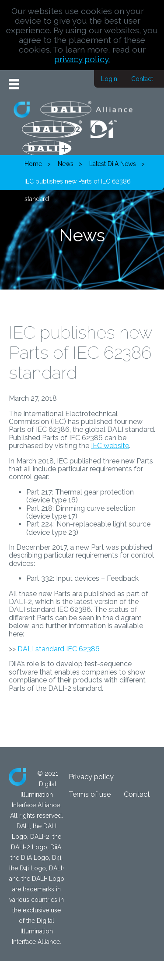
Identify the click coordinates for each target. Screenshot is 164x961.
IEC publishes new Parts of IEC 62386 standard (77, 184)
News (65, 163)
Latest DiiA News (112, 163)
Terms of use (90, 794)
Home (33, 163)
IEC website (110, 446)
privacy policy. (82, 59)
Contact (142, 78)
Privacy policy (91, 777)
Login (109, 78)
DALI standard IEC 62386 (58, 649)
